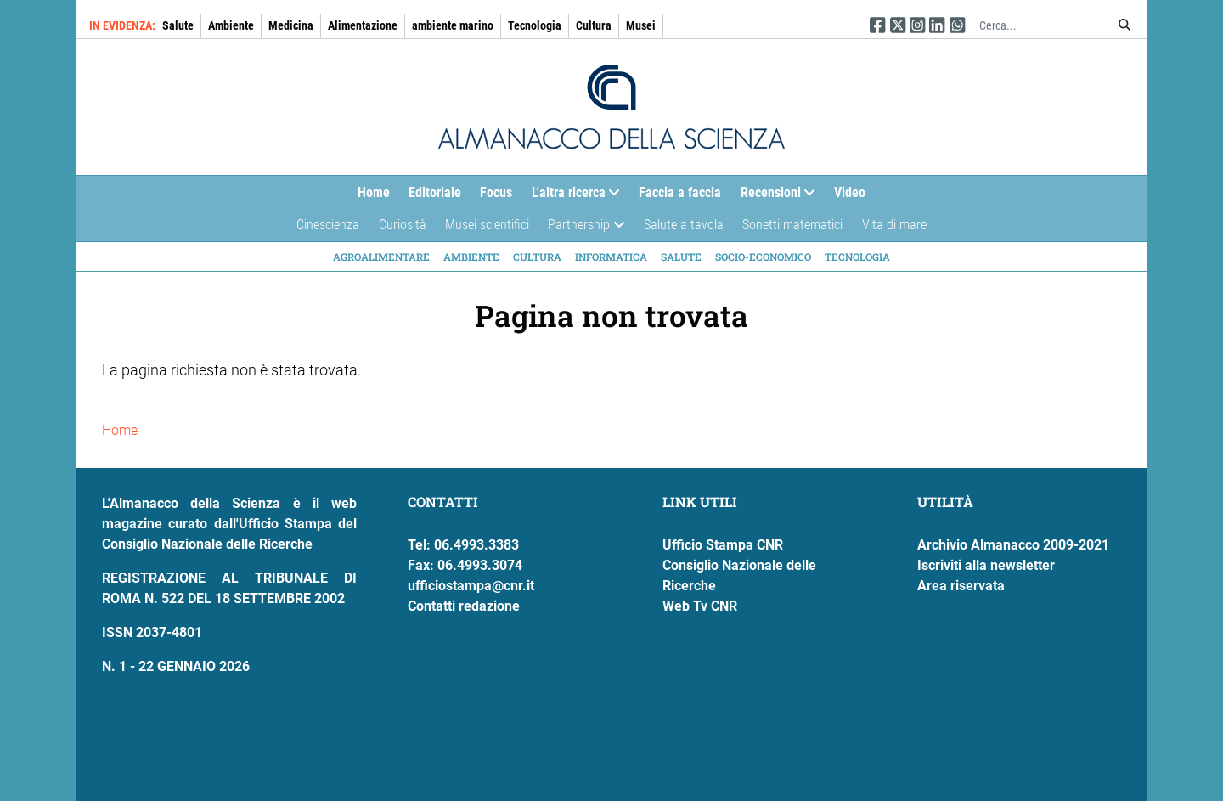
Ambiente (231, 25)
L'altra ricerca (571, 196)
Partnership (581, 229)
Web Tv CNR (699, 606)
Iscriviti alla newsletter (986, 565)
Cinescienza (327, 225)
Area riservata (961, 586)
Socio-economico (763, 256)
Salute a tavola (684, 225)
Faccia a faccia (680, 192)
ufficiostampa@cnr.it (471, 586)
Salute (178, 25)
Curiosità (402, 225)
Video (849, 192)
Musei (641, 25)
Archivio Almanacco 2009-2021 (1013, 545)
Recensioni (773, 196)
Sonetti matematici (792, 225)
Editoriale (435, 192)
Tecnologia (534, 25)
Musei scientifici (487, 225)
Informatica (611, 256)
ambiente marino (452, 25)
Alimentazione (362, 25)
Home (374, 192)
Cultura (594, 25)
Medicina (290, 25)
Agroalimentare (381, 256)
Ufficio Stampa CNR (722, 545)
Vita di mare (894, 225)
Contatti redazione (464, 606)
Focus (496, 192)
